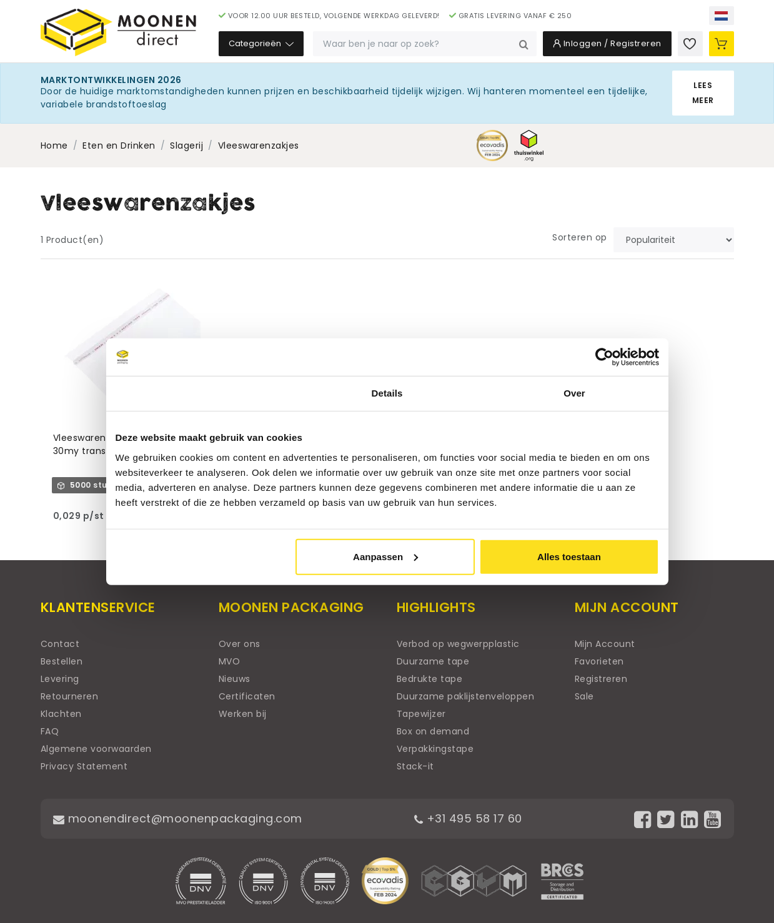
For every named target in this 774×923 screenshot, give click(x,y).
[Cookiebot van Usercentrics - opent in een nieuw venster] (604, 357)
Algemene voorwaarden (96, 749)
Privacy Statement (84, 766)
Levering (60, 679)
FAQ (50, 731)
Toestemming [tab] (200, 393)
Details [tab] (387, 393)
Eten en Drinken (119, 145)
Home (54, 145)
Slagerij (186, 145)
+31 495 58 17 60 (468, 818)
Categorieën (261, 43)
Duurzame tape (433, 661)
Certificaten (247, 696)
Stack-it (415, 766)
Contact (60, 644)
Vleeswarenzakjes (258, 145)
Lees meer (703, 93)
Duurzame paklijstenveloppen (466, 696)
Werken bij (243, 714)
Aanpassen (385, 556)
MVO (230, 661)
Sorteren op (579, 237)
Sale (584, 696)
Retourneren (70, 696)
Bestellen (62, 661)
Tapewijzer (421, 714)
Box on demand (433, 731)
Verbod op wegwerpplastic (458, 644)
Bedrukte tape (430, 679)
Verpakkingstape (435, 749)
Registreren (601, 679)
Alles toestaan (569, 556)
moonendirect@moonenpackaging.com (177, 818)
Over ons (239, 644)
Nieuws (235, 679)
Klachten (61, 714)
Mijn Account (605, 644)
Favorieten (599, 661)
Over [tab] (574, 393)
